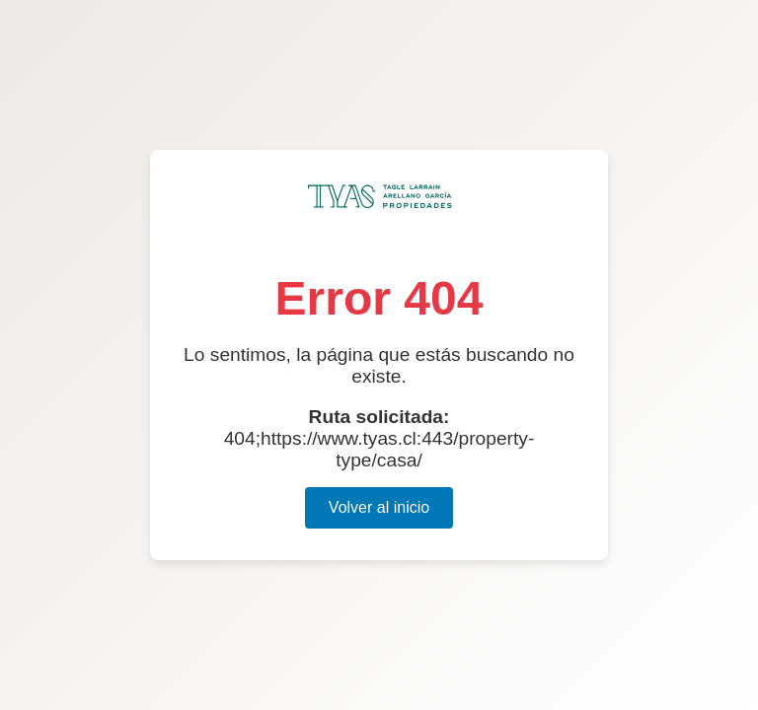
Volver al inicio (379, 507)
